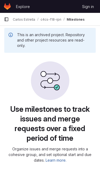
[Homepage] (7, 6)
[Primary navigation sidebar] (6, 19)
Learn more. (56, 160)
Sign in (88, 6)
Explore (23, 6)
